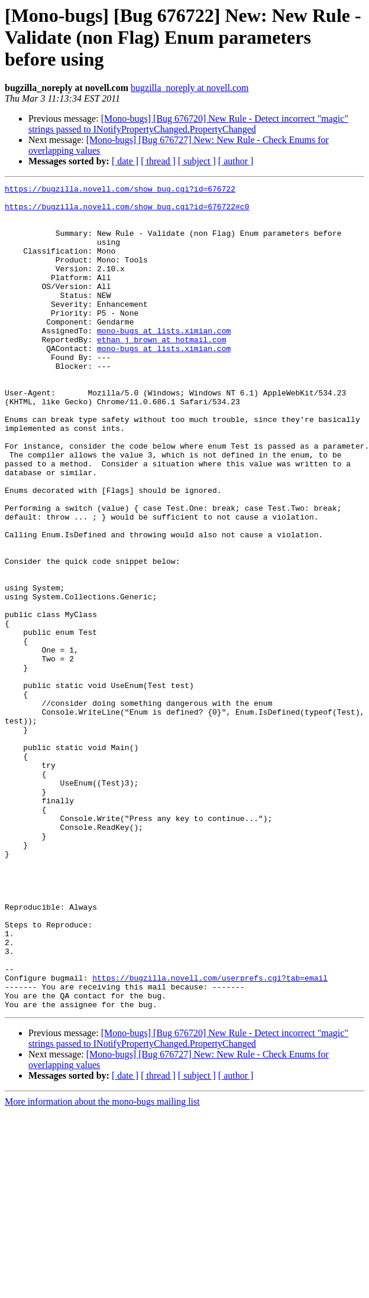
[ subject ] (197, 161)
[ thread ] (158, 161)
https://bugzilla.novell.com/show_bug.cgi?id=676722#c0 (127, 211)
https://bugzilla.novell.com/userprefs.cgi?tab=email (210, 1137)
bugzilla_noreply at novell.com (190, 88)
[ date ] (125, 161)
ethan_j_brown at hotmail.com (161, 371)
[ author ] (236, 161)
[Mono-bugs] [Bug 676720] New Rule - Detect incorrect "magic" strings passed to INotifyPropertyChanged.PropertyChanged (188, 123)
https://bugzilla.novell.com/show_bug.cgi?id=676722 (120, 190)
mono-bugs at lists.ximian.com (164, 360)
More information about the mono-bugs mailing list (102, 1266)
